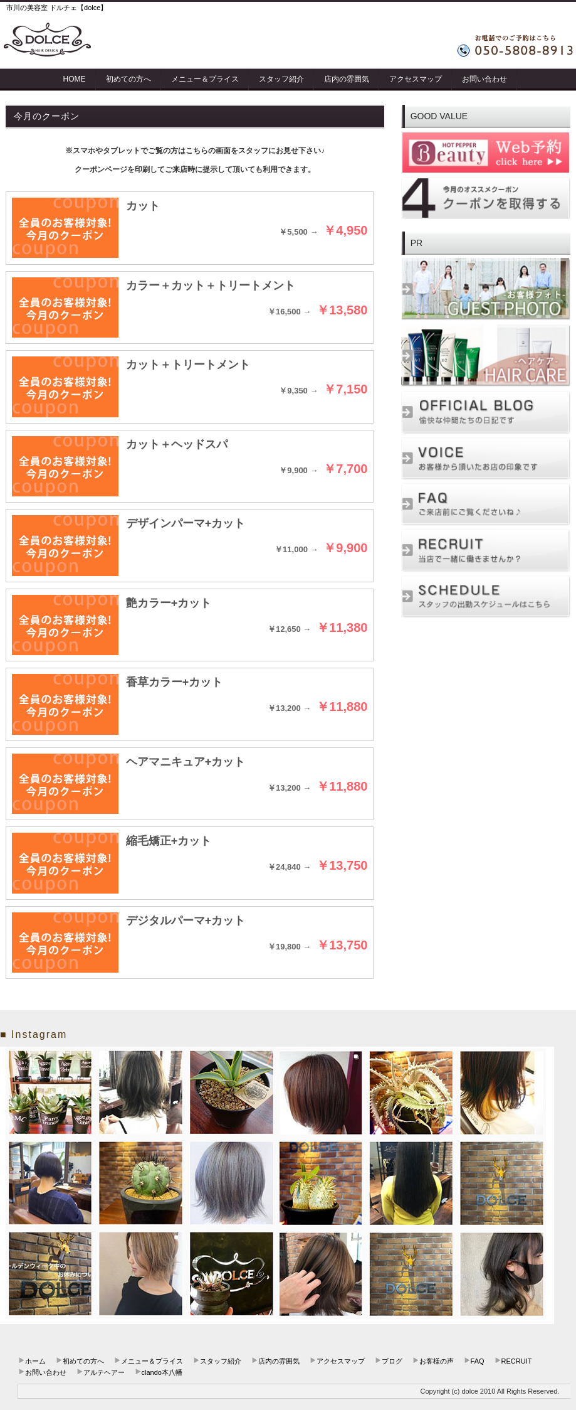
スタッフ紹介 (281, 79)
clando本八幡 (162, 1372)
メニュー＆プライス (205, 79)
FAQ (477, 1361)
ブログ (392, 1361)
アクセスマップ (415, 79)
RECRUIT (516, 1361)
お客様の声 (436, 1361)
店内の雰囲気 (346, 79)
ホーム (35, 1361)
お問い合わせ (484, 79)
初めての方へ (128, 79)
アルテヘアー (104, 1372)
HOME (74, 79)
